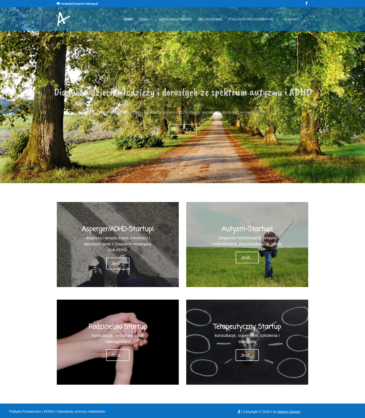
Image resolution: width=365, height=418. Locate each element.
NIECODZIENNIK (210, 19)
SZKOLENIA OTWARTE (175, 19)
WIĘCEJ (182, 138)
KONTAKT (291, 19)
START (128, 19)
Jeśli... (118, 263)
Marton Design (289, 412)
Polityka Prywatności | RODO (32, 411)
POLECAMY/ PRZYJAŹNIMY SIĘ (251, 19)
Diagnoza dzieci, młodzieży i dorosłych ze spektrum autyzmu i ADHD (183, 100)
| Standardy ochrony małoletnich (80, 411)
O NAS (143, 19)
